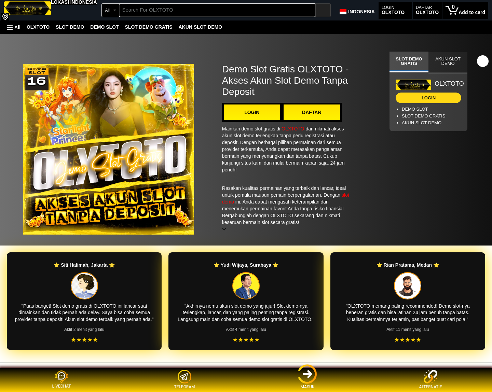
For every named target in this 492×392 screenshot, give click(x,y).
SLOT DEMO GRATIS (149, 27)
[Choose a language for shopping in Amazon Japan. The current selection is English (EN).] (357, 10)
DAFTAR (312, 112)
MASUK (307, 379)
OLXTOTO (38, 27)
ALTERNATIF (430, 379)
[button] (74, 2)
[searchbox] (217, 10)
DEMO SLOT (104, 27)
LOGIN (251, 112)
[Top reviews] (246, 368)
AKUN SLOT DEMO (200, 27)
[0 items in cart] (465, 10)
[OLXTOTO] (27, 10)
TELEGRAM (184, 379)
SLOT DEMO (70, 27)
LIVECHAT (61, 379)
